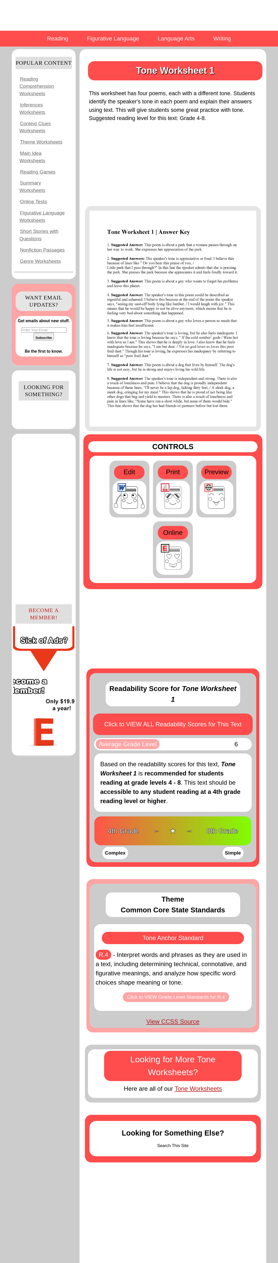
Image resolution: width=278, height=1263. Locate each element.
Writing (222, 38)
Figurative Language (113, 38)
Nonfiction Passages (42, 250)
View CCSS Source (172, 1021)
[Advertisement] (43, 518)
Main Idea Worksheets (32, 156)
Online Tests (33, 201)
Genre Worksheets (40, 261)
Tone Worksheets (198, 1088)
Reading (57, 38)
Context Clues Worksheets (35, 127)
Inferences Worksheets (32, 108)
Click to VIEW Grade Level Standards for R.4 (176, 997)
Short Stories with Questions (38, 235)
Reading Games (37, 172)
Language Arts (176, 38)
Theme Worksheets (41, 142)
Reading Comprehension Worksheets (36, 86)
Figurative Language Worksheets (42, 216)
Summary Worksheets (32, 186)
